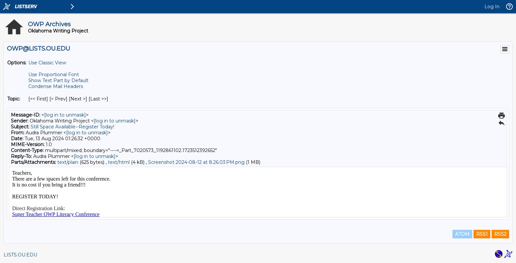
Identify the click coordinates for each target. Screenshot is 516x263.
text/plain (67, 162)
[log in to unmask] (65, 115)
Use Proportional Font (53, 74)
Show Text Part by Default (58, 80)
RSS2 (500, 234)
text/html (119, 162)
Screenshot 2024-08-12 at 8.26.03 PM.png (196, 162)
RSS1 (482, 234)
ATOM (462, 234)
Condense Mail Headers (55, 86)
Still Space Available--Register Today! (72, 127)
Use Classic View (47, 63)
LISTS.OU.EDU (20, 255)
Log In (492, 7)
